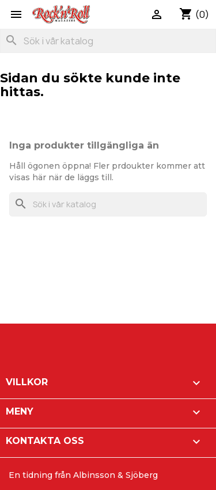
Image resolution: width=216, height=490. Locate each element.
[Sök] (108, 41)
